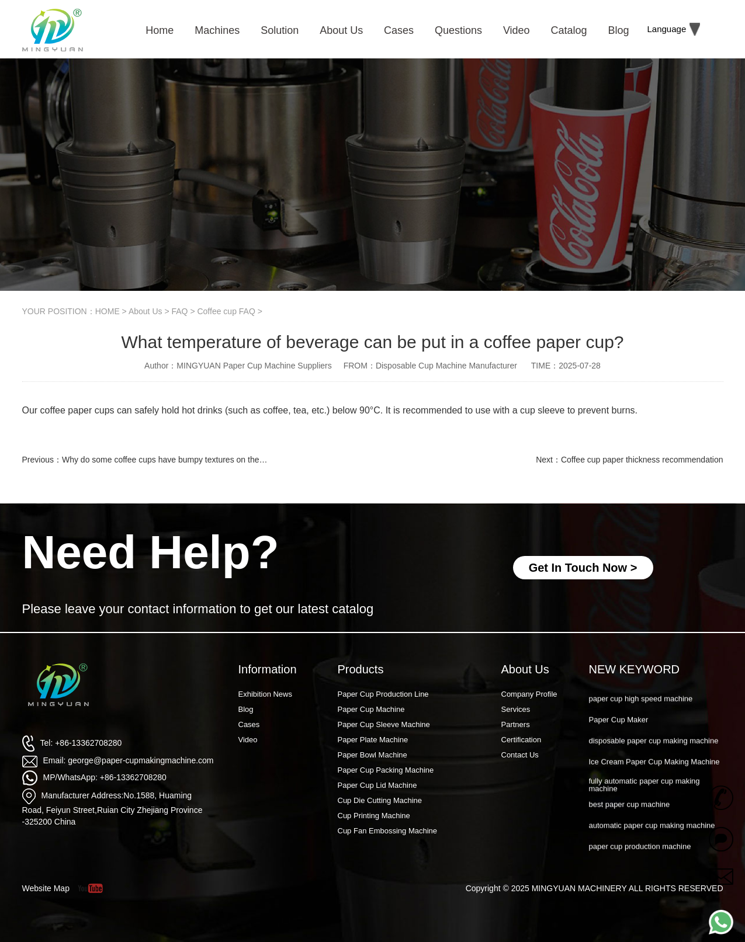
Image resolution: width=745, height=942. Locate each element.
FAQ (179, 311)
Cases (249, 724)
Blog (246, 709)
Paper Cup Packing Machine (386, 770)
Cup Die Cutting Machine (380, 800)
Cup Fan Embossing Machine (388, 830)
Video (248, 739)
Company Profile (529, 694)
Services (516, 709)
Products (361, 669)
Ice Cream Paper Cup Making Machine (654, 777)
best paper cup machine (629, 820)
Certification (521, 739)
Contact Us (520, 754)
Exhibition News (265, 694)
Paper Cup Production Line (383, 694)
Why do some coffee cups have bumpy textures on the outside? (177, 459)
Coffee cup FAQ (226, 311)
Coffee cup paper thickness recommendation (642, 459)
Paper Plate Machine (373, 739)
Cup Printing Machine (374, 815)
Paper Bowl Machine (372, 754)
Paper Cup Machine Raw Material (645, 693)
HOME (107, 311)
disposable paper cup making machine (654, 756)
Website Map (46, 888)
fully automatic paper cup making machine (644, 800)
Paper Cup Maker (619, 735)
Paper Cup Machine (371, 709)
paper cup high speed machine (641, 714)
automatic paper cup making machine (652, 841)
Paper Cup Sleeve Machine (384, 724)
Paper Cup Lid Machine (377, 785)
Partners (515, 724)
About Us (145, 311)
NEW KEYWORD (634, 669)
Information (267, 669)
